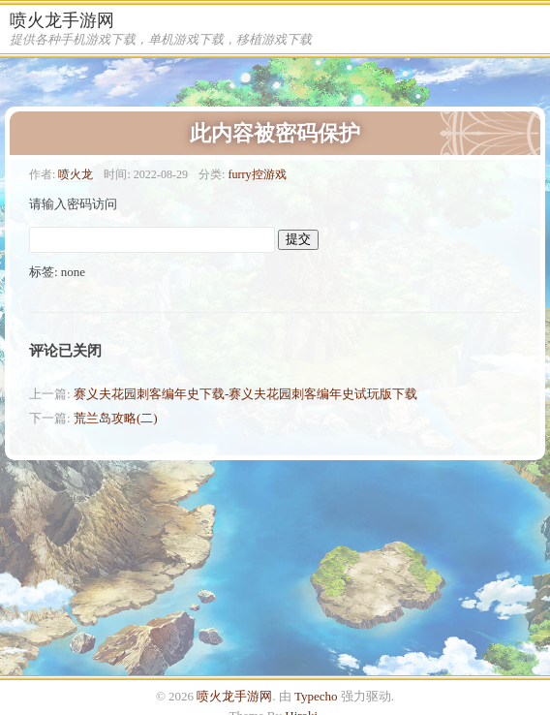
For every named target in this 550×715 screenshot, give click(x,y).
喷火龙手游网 (62, 20)
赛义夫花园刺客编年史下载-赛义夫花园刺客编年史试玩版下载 (245, 394)
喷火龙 (75, 174)
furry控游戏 (257, 174)
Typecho (316, 696)
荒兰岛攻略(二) (116, 418)
